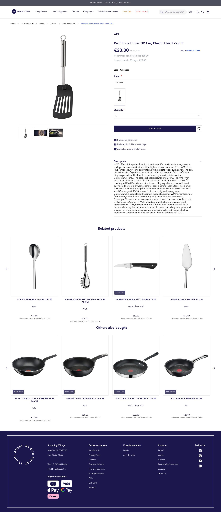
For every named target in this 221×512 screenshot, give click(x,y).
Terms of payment (97, 469)
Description (158, 161)
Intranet (92, 488)
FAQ (91, 478)
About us (162, 474)
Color (117, 76)
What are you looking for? (174, 12)
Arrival (160, 450)
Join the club (129, 455)
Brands (76, 12)
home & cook (193, 50)
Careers (161, 469)
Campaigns (88, 12)
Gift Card (93, 483)
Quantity (118, 110)
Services (161, 460)
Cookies (92, 460)
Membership (94, 450)
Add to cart (155, 129)
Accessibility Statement (168, 464)
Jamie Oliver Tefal (136, 302)
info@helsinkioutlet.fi (56, 469)
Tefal (34, 403)
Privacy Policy (94, 455)
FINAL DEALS (142, 12)
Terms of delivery (96, 464)
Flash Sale (127, 12)
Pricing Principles (96, 474)
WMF (34, 302)
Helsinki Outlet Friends (108, 12)
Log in (126, 450)
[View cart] (207, 12)
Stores (160, 455)
